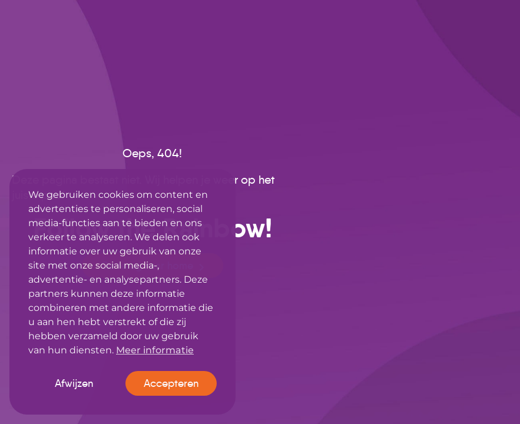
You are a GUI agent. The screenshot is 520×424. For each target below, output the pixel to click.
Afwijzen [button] (74, 383)
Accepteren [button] (171, 383)
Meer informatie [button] (155, 350)
